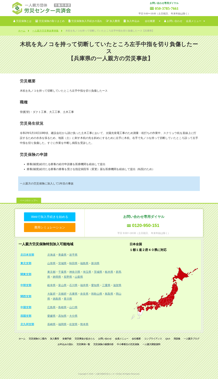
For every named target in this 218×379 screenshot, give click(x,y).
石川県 (73, 285)
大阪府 (51, 293)
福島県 (84, 263)
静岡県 (57, 276)
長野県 (68, 276)
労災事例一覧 (83, 344)
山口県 (73, 307)
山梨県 (79, 276)
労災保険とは (24, 21)
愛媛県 (51, 315)
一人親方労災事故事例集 (45, 30)
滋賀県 (117, 285)
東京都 (51, 271)
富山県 (62, 285)
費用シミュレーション (49, 227)
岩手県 (73, 254)
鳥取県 (109, 293)
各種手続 (66, 338)
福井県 (84, 285)
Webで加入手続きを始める (49, 217)
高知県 (62, 315)
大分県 (73, 315)
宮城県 (62, 263)
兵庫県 (73, 293)
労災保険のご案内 (38, 338)
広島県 (51, 307)
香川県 (68, 298)
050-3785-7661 (167, 8)
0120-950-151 (145, 225)
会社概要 (150, 21)
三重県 (106, 285)
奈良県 (84, 293)
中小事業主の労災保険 (128, 344)
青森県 (62, 254)
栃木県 (109, 271)
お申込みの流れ (65, 344)
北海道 (51, 254)
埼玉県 (87, 271)
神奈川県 (74, 271)
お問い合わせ (174, 21)
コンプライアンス (153, 338)
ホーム (21, 30)
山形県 (51, 263)
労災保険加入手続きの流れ (86, 21)
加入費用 (115, 21)
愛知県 (95, 285)
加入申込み (133, 21)
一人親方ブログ (191, 338)
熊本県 (84, 324)
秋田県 (73, 263)
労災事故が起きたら (85, 338)
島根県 (62, 307)
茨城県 (98, 271)
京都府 (62, 293)
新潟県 (95, 263)
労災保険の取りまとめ (52, 21)
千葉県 (62, 271)
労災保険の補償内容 (103, 344)
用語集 (177, 338)
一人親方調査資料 (151, 344)
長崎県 (51, 324)
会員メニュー (193, 21)
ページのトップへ (29, 200)
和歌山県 (96, 293)
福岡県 (62, 324)
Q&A (167, 338)
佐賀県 (73, 324)
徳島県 (57, 298)
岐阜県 (51, 285)
